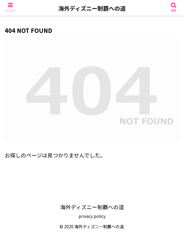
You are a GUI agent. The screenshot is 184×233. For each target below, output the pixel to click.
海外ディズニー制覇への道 (92, 8)
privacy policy (92, 216)
